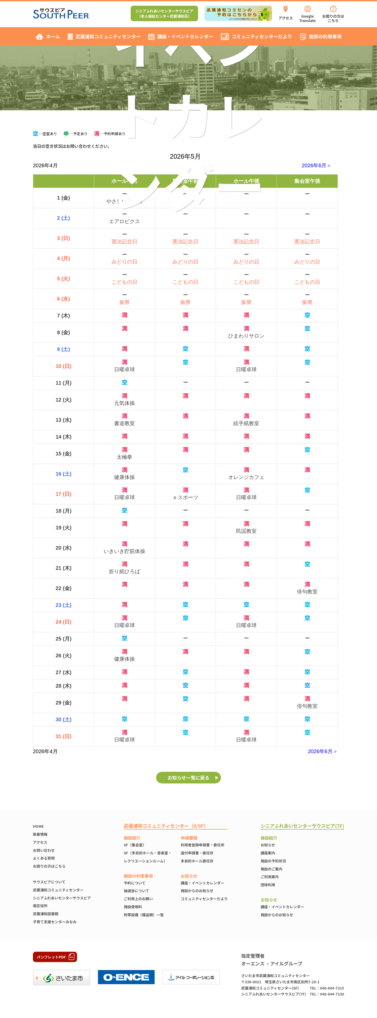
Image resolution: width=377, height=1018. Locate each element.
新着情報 (40, 834)
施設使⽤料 (133, 906)
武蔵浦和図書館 (45, 913)
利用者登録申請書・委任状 (202, 844)
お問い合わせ (44, 850)
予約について (135, 882)
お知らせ (268, 844)
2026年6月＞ (317, 165)
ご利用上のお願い (138, 898)
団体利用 (268, 884)
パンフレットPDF (51, 956)
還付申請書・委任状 (197, 852)
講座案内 (268, 852)
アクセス (40, 842)
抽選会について (136, 890)
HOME (38, 826)
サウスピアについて (49, 881)
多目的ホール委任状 (197, 860)
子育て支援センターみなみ (54, 921)
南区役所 (40, 905)
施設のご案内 (271, 868)
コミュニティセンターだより (204, 898)
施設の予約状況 (273, 860)
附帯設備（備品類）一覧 (144, 914)
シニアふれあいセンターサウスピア (62, 897)
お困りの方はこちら (49, 866)
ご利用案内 (270, 876)
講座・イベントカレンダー (202, 882)
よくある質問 (44, 858)
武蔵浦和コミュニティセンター (58, 889)
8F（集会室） (135, 844)
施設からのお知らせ (197, 890)
